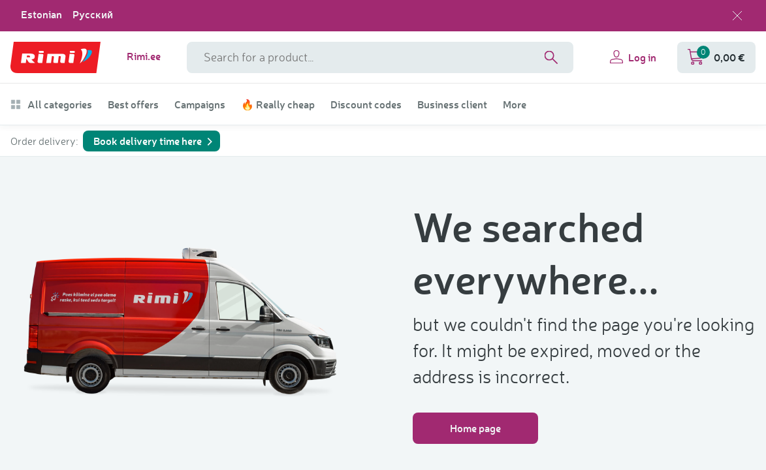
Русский (92, 14)
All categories (51, 104)
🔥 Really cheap (278, 104)
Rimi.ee (144, 56)
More (514, 104)
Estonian (41, 14)
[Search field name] (380, 57)
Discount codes (366, 104)
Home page (475, 428)
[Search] (551, 57)
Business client (452, 104)
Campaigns (199, 104)
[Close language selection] (737, 16)
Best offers (133, 104)
